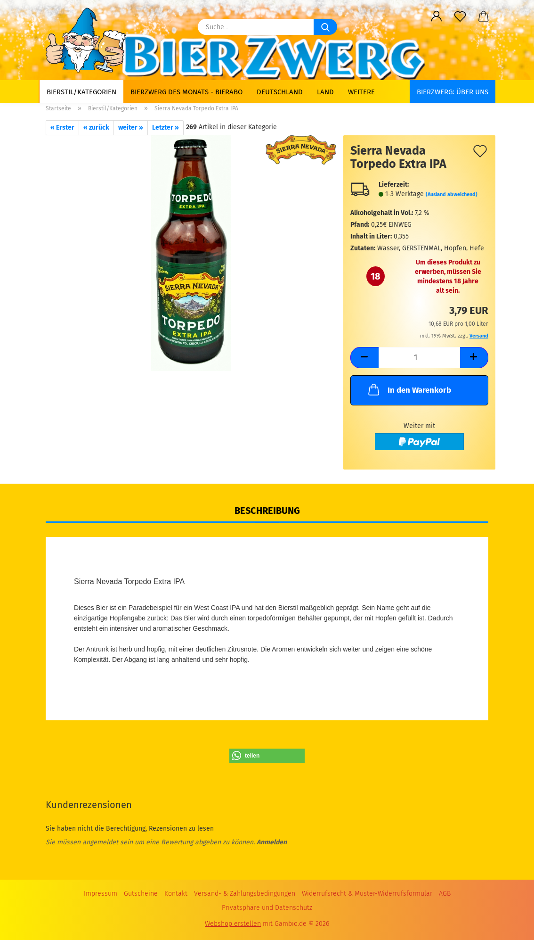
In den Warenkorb (408, 389)
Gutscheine (141, 894)
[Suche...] (325, 27)
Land (325, 92)
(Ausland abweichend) (451, 194)
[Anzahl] (419, 357)
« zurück (96, 128)
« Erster (62, 128)
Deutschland (280, 92)
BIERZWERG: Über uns (452, 92)
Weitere (361, 92)
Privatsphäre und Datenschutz (267, 908)
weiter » (130, 128)
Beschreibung (267, 510)
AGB (445, 894)
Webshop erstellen (233, 924)
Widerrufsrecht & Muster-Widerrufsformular (367, 894)
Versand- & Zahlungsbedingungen (244, 894)
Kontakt (175, 894)
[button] (436, 16)
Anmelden (272, 842)
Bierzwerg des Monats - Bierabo (186, 92)
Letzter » (165, 128)
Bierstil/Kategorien (81, 92)
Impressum (100, 894)
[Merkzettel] (460, 16)
